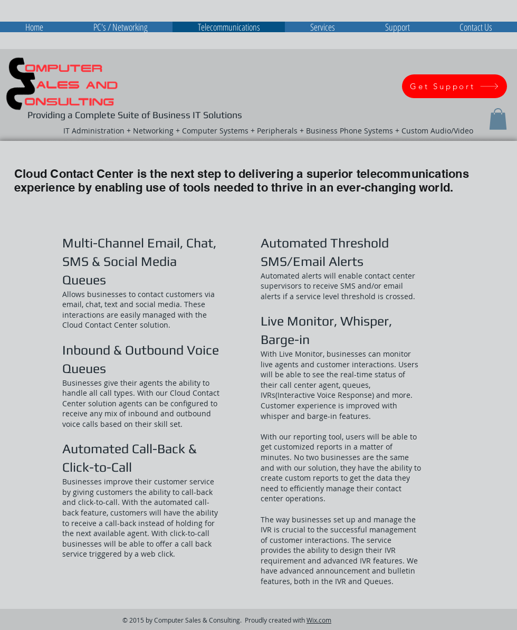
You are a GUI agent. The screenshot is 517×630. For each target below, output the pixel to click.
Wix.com (319, 620)
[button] (498, 119)
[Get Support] (454, 86)
